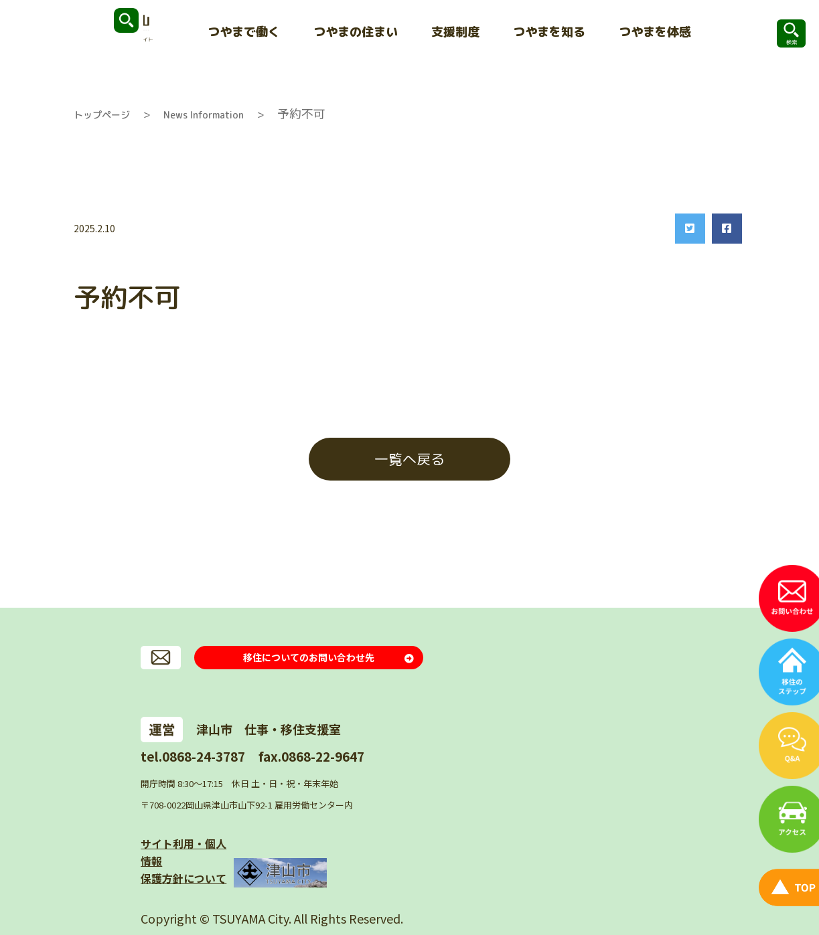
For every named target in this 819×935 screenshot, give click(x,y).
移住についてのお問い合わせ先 (308, 661)
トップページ (102, 114)
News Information (203, 114)
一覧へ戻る (409, 459)
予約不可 (301, 113)
